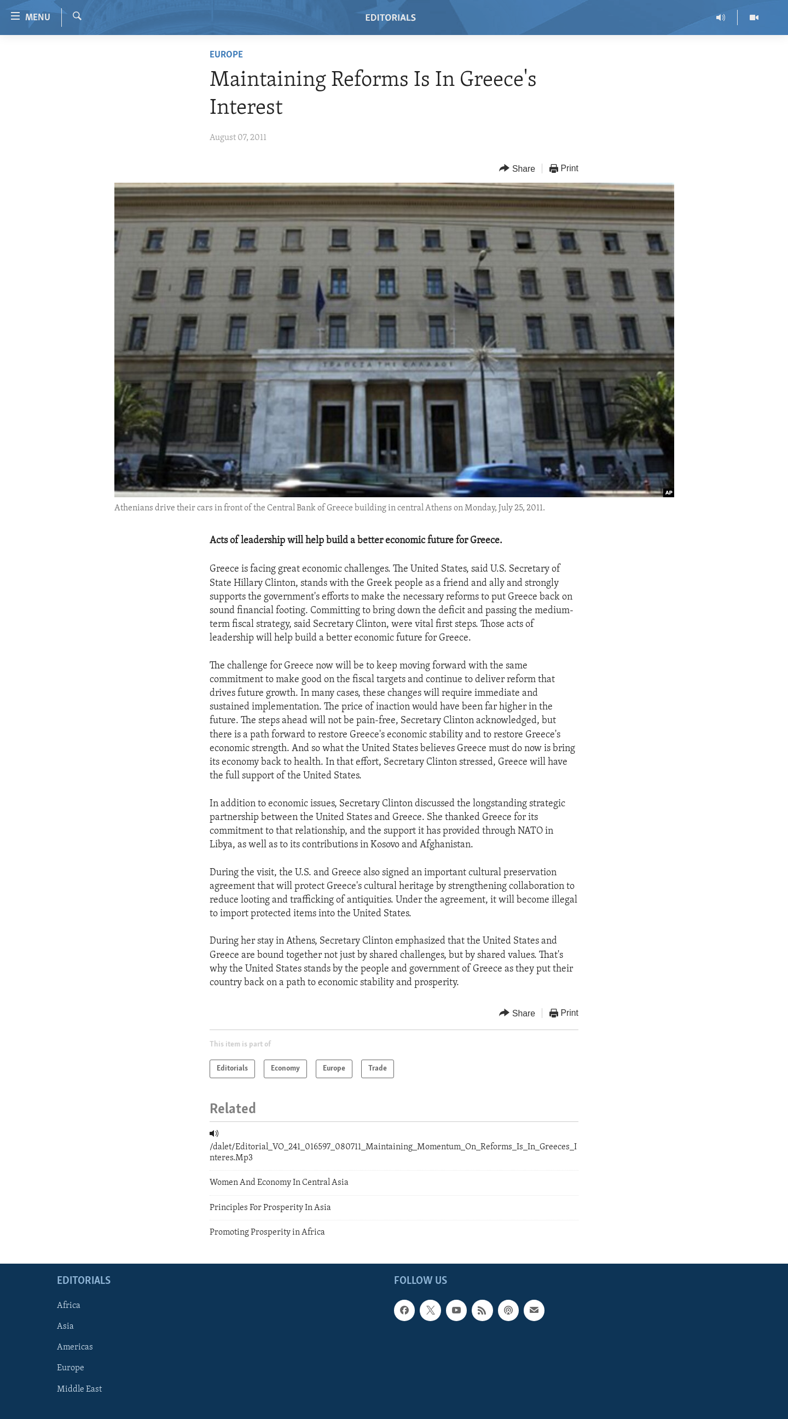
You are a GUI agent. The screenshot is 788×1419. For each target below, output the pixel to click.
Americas (75, 1347)
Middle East (79, 1389)
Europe (226, 55)
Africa (68, 1305)
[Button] (517, 168)
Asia (65, 1326)
